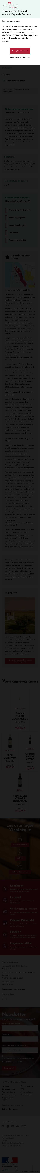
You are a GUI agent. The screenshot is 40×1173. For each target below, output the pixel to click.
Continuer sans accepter (11, 21)
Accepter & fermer (20, 51)
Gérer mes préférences (20, 58)
